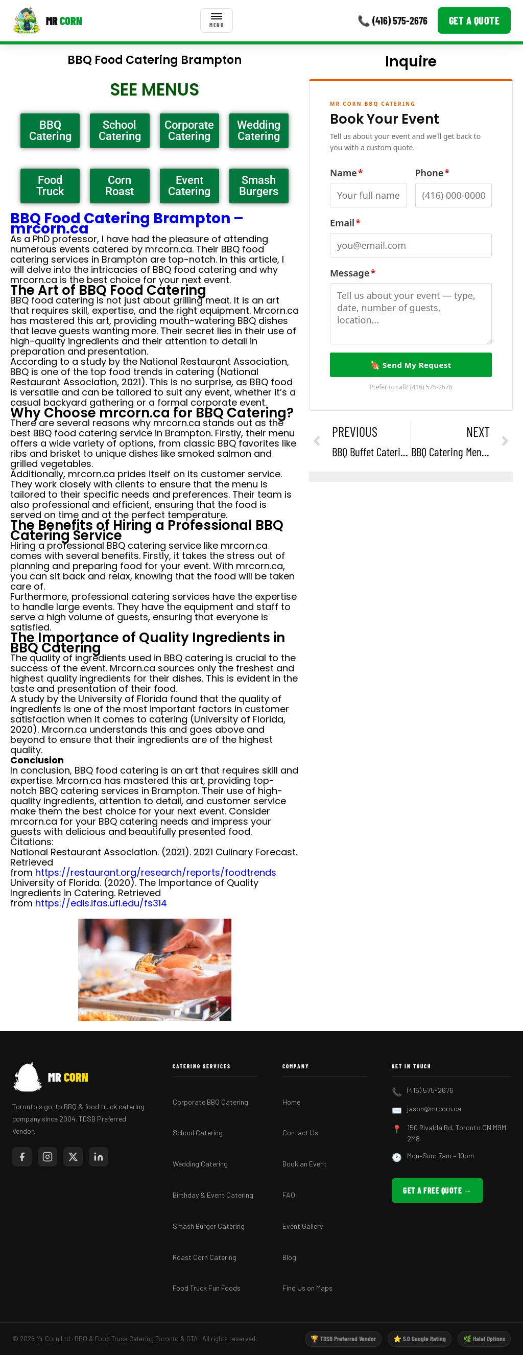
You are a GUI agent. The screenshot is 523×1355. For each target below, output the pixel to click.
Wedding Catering (200, 1163)
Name (346, 173)
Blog (289, 1257)
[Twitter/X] (73, 1156)
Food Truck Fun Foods (207, 1287)
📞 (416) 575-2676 (392, 20)
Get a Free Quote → (437, 1190)
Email (345, 223)
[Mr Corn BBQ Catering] (47, 20)
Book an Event (304, 1163)
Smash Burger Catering (209, 1226)
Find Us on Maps (307, 1287)
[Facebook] (22, 1156)
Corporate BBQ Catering (210, 1101)
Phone (432, 173)
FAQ (288, 1194)
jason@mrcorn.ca (434, 1108)
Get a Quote (474, 20)
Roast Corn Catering (204, 1257)
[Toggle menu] (216, 20)
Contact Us (300, 1132)
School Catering (198, 1132)
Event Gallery (302, 1226)
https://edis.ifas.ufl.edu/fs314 (101, 903)
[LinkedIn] (98, 1156)
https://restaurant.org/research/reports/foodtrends (155, 872)
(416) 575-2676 (431, 387)
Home (291, 1101)
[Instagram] (47, 1156)
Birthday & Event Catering (213, 1194)
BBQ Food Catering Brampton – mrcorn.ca (127, 223)
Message (352, 273)
